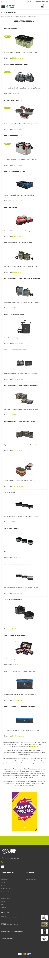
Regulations (5, 879)
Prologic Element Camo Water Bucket (17, 243)
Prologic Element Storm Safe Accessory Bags (20, 385)
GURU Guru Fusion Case (12, 457)
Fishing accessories (21, 16)
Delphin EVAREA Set (11, 207)
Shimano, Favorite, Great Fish (10, 924)
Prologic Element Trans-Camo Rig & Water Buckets (22, 278)
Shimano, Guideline (6, 938)
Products (10, 16)
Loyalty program (6, 898)
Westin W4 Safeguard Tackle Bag (15, 64)
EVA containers (34, 16)
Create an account (31, 879)
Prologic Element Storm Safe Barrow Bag (19, 421)
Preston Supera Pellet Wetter (15, 350)
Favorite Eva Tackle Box (12, 29)
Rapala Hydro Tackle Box (13, 100)
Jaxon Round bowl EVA (12, 528)
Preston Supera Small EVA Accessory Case (19, 671)
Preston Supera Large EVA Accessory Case (19, 706)
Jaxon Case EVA (9, 492)
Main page (4, 876)
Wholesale (4, 904)
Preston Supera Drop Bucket (14, 314)
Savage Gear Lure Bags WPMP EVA (15, 635)
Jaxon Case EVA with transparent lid (17, 564)
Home (2, 16)
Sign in (28, 876)
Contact (3, 907)
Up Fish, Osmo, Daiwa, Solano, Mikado (12, 931)
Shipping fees (5, 882)
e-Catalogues (5, 891)
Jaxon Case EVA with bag (12, 599)
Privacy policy (5, 895)
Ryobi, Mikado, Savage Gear (9, 917)
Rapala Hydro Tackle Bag (13, 136)
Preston (21, 785)
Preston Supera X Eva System (14, 171)
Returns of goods (6, 888)
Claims (3, 885)
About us (4, 901)
